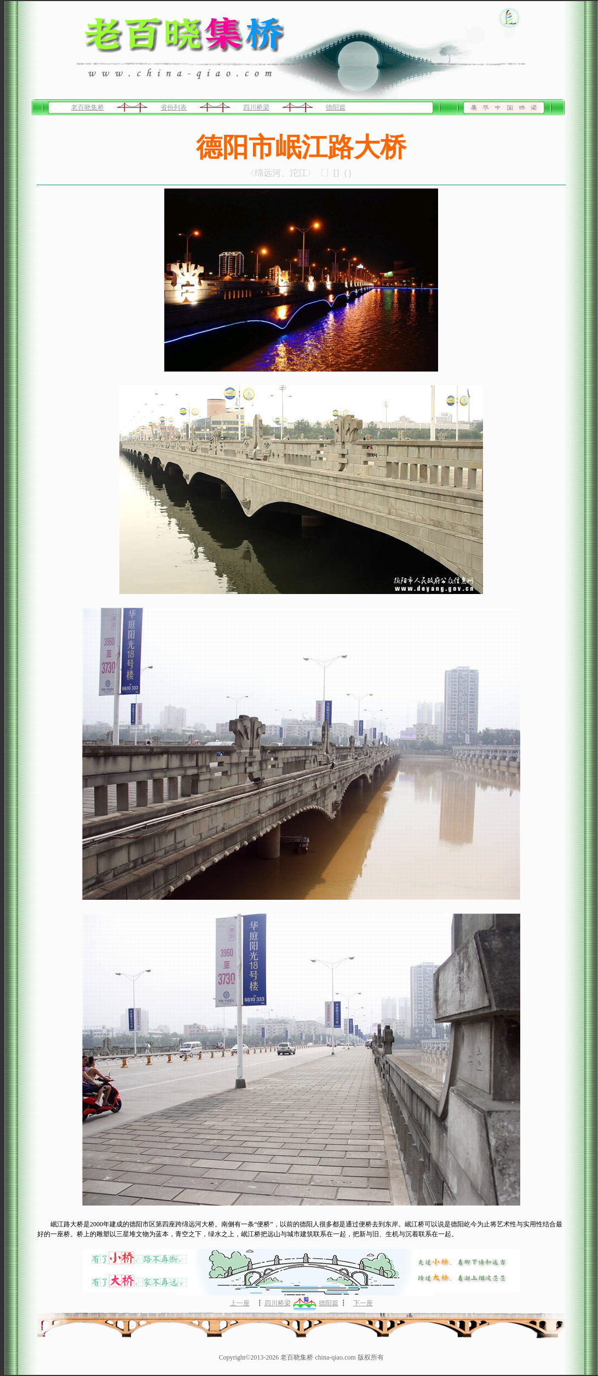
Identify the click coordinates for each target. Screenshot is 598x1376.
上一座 (240, 1303)
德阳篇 (336, 107)
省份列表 (173, 107)
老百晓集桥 (87, 107)
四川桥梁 (256, 107)
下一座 (363, 1303)
